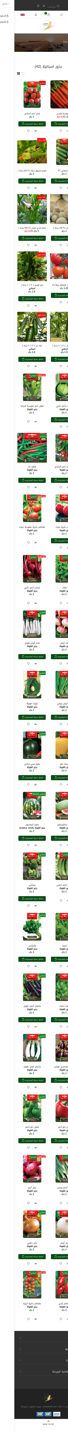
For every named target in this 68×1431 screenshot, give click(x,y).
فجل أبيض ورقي (50, 705)
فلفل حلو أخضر (18, 1128)
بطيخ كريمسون (18, 826)
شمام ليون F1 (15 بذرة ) (50, 228)
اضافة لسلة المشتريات (52, 124)
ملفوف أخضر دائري (50, 407)
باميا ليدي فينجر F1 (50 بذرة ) (17, 228)
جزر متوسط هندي (50, 114)
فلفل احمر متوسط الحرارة (17, 407)
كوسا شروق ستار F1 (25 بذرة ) (17, 171)
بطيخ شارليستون (50, 826)
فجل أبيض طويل (17, 644)
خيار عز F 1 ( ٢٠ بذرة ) (18, 347)
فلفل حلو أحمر (50, 1128)
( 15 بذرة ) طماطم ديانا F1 (50, 285)
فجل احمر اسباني (18, 114)
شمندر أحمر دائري (18, 589)
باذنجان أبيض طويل (17, 1068)
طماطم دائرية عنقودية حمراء (18, 528)
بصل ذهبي (18, 1244)
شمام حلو (50, 765)
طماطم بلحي (50, 1305)
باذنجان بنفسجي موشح (50, 1068)
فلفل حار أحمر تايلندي (50, 468)
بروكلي (18, 886)
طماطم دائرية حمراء (50, 528)
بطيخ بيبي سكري (18, 765)
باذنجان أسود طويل (17, 1007)
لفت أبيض (50, 644)
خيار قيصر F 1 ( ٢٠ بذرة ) (18, 286)
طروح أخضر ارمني (50, 886)
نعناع (50, 589)
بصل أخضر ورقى (50, 1189)
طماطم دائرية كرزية (18, 1305)
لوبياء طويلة (17, 705)
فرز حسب (57, 73)
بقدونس (18, 947)
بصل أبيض (50, 1244)
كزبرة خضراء (50, 1007)
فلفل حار (18, 468)
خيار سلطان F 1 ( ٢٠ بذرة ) (50, 347)
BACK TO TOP (34, 1424)
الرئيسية (62, 41)
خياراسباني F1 (50, 171)
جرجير (50, 947)
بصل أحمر (18, 1189)
